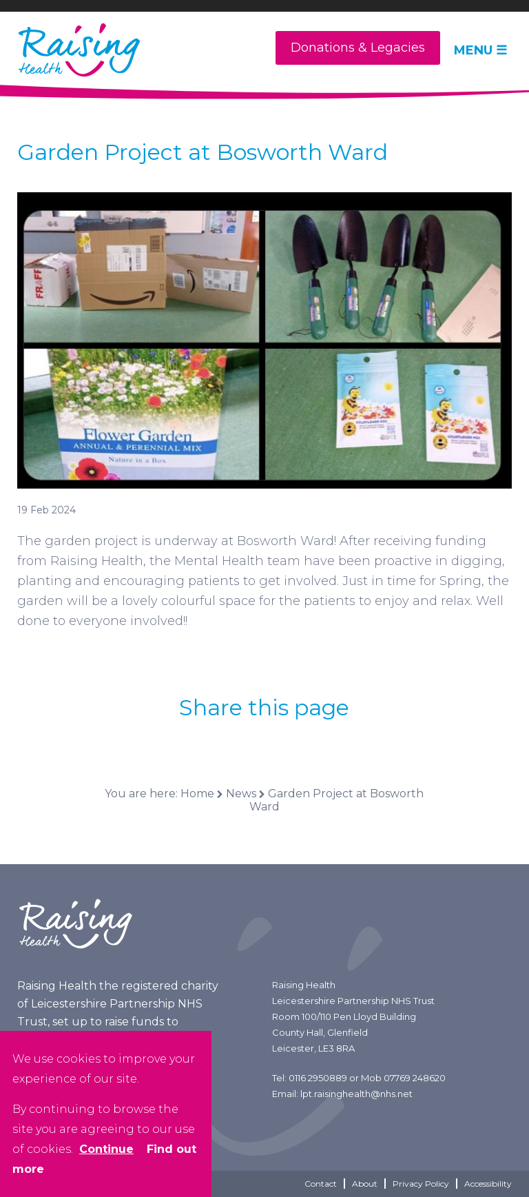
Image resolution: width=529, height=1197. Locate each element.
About (364, 1183)
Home (197, 793)
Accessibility (488, 1183)
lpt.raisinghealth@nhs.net (356, 1093)
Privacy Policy (421, 1183)
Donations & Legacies (358, 47)
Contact (320, 1183)
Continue (106, 1149)
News (241, 793)
